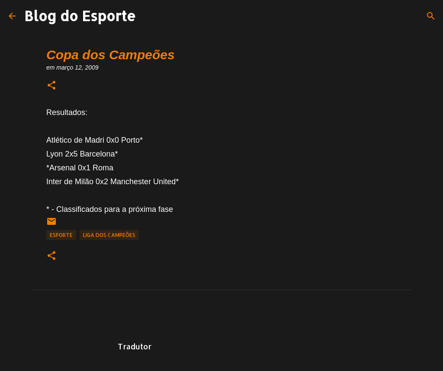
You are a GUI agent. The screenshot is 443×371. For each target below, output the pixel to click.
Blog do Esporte (80, 16)
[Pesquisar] (431, 16)
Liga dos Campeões (109, 235)
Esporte (61, 235)
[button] (51, 86)
